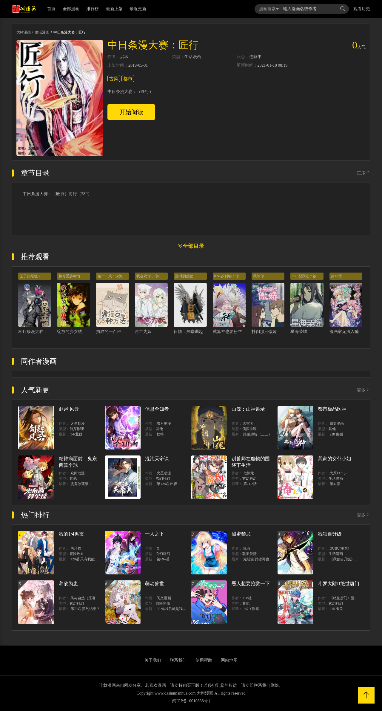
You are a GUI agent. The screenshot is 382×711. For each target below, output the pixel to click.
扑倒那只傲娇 (264, 331)
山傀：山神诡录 (248, 409)
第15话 (336, 276)
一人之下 (154, 533)
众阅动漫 (77, 473)
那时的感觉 (184, 276)
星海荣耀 (298, 331)
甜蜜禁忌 (241, 533)
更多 (363, 390)
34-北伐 (76, 434)
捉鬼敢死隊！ (81, 484)
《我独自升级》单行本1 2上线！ (355, 559)
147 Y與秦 (251, 609)
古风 (113, 78)
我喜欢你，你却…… (152, 276)
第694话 (163, 559)
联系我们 (178, 660)
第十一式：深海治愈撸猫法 (119, 276)
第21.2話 (250, 484)
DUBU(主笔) (339, 548)
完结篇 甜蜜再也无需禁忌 (263, 559)
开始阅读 (131, 112)
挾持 (160, 434)
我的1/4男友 (71, 533)
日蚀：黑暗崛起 (188, 331)
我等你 (258, 276)
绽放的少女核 (69, 331)
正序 (363, 173)
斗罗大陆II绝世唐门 (338, 583)
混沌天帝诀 (157, 458)
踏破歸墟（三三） (257, 434)
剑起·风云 (69, 409)
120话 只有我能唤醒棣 (87, 559)
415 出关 (336, 609)
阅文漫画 (336, 423)
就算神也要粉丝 (227, 331)
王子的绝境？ (30, 276)
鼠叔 (246, 548)
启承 (124, 57)
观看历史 (361, 9)
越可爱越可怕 (69, 276)
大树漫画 (23, 32)
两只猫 (75, 548)
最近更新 (138, 9)
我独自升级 (330, 533)
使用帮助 (203, 660)
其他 (159, 429)
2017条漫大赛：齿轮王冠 (41, 331)
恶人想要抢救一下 (251, 583)
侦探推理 (77, 429)
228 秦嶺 (336, 434)
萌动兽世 (154, 583)
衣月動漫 (164, 423)
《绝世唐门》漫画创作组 (349, 598)
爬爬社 (248, 423)
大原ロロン (338, 473)
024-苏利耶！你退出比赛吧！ (237, 276)
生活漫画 (42, 32)
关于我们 (152, 660)
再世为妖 (143, 331)
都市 (128, 78)
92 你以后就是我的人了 (175, 609)
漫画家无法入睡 (344, 331)
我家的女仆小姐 (334, 458)
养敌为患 (68, 583)
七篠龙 (248, 473)
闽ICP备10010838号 (190, 701)
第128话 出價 (167, 484)
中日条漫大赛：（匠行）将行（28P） (57, 194)
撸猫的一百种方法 (113, 331)
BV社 (247, 598)
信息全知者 (157, 409)
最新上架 (114, 9)
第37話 (334, 484)
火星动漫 (164, 473)
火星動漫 (77, 423)
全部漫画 (71, 9)
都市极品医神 (332, 409)
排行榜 (92, 9)
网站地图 (229, 660)
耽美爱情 (249, 554)
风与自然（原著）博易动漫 (91, 598)
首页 (51, 9)
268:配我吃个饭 (304, 276)
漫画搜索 (269, 9)
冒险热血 (77, 554)
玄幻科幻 (163, 478)
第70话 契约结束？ (85, 609)
